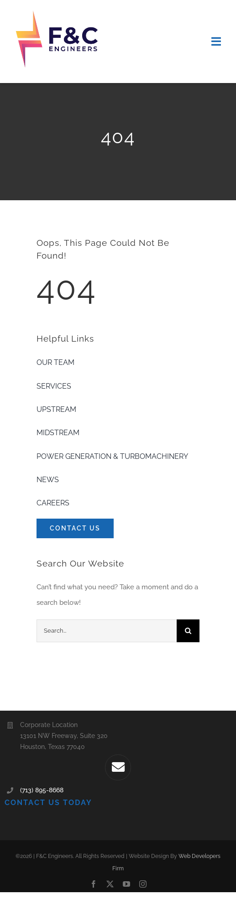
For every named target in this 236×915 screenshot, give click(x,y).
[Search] (188, 630)
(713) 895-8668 (41, 790)
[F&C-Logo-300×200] (57, 12)
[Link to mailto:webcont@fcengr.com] (118, 767)
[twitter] (110, 884)
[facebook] (93, 884)
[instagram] (143, 884)
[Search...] (107, 630)
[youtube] (126, 884)
